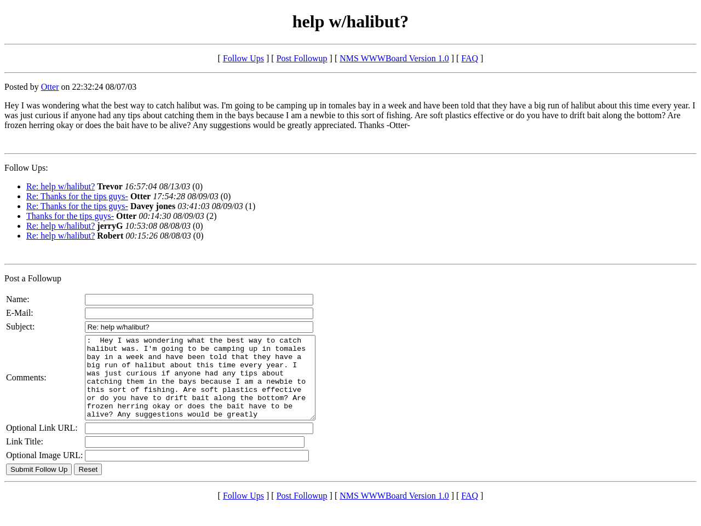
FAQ (469, 58)
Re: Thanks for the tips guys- (77, 196)
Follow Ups (243, 58)
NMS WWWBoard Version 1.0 (394, 58)
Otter (50, 86)
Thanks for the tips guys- (70, 216)
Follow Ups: (26, 167)
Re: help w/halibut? (60, 186)
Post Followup (302, 58)
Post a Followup (32, 278)
